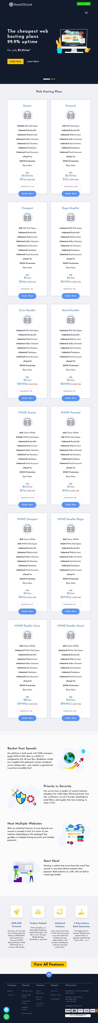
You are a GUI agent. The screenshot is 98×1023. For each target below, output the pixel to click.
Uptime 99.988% (83, 4)
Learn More (33, 61)
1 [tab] (46, 79)
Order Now (15, 61)
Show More (27, 166)
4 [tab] (54, 79)
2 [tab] (51, 79)
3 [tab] (52, 79)
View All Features (49, 965)
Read (87, 941)
